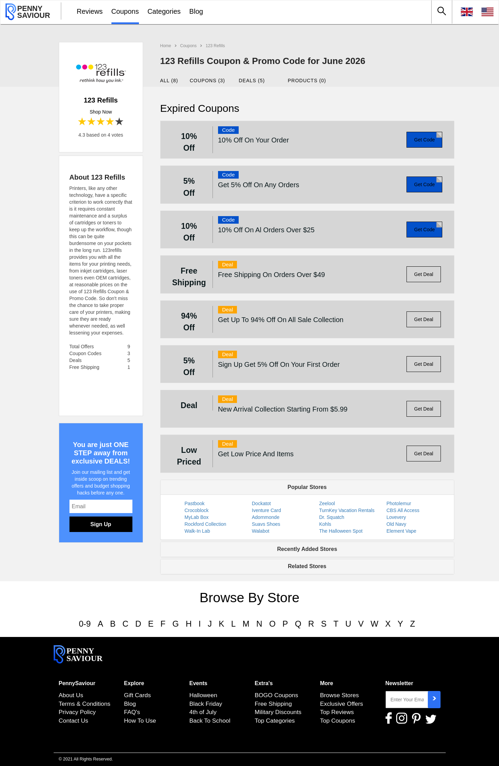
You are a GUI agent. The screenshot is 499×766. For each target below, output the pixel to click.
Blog (196, 11)
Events (198, 683)
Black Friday (206, 703)
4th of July (203, 712)
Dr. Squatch (331, 517)
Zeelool (327, 503)
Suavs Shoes (266, 524)
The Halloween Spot (340, 531)
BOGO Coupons (276, 695)
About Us (71, 695)
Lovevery (396, 517)
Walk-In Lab (197, 531)
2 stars (91, 122)
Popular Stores (307, 487)
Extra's (264, 683)
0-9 (85, 623)
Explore (134, 683)
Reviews (90, 11)
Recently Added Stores (307, 549)
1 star (82, 122)
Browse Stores (339, 695)
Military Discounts (278, 712)
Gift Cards (137, 695)
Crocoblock (197, 510)
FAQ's (132, 712)
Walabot (260, 531)
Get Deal (423, 274)
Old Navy (396, 524)
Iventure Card (266, 510)
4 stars (110, 122)
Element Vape (401, 531)
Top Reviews (337, 712)
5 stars (119, 122)
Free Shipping (273, 703)
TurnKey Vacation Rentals (347, 510)
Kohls (325, 524)
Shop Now (101, 112)
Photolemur (399, 503)
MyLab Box (197, 517)
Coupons (125, 11)
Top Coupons (337, 720)
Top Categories (275, 720)
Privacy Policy (77, 712)
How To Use (140, 720)
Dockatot (261, 503)
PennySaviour (77, 683)
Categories (164, 11)
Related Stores (307, 566)
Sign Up (100, 524)
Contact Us (73, 720)
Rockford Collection (205, 524)
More (326, 683)
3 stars (101, 122)
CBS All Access (403, 510)
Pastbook (195, 503)
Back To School (209, 720)
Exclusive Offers (341, 703)
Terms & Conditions (85, 703)
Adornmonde (265, 517)
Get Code (424, 139)
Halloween (203, 695)
